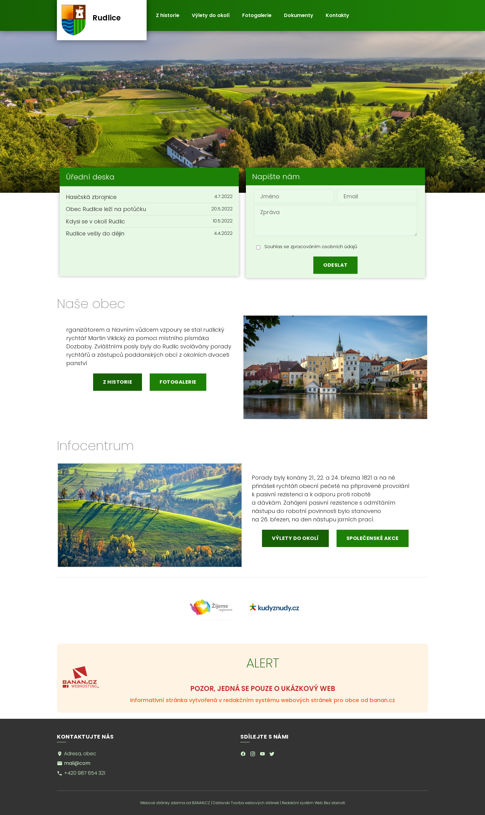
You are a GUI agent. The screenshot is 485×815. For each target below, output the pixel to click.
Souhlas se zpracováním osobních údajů (310, 246)
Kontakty (337, 15)
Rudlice (106, 18)
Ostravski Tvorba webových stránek (246, 802)
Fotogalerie (257, 15)
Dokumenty (298, 15)
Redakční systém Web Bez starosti (313, 802)
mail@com (77, 763)
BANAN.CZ (201, 802)
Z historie (167, 15)
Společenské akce (372, 538)
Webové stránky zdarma (162, 802)
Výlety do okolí (211, 15)
